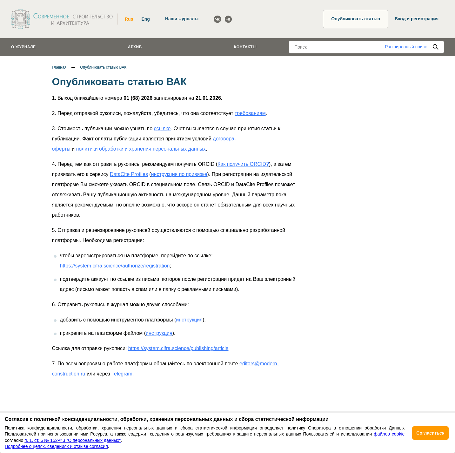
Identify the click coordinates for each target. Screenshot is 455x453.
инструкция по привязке (179, 174)
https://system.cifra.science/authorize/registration (115, 265)
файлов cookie (389, 433)
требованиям (250, 113)
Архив (135, 47)
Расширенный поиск (406, 46)
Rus (129, 19)
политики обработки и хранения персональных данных (141, 149)
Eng (145, 19)
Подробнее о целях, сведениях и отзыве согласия (56, 446)
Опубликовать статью (355, 18)
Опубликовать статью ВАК (103, 67)
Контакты (245, 47)
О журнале (23, 47)
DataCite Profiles (129, 174)
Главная (59, 67)
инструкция (189, 319)
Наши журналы (181, 18)
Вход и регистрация (416, 18)
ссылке (162, 128)
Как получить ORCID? (243, 164)
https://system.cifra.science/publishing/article (178, 348)
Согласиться (430, 433)
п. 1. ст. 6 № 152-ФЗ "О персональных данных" (72, 440)
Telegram (121, 373)
